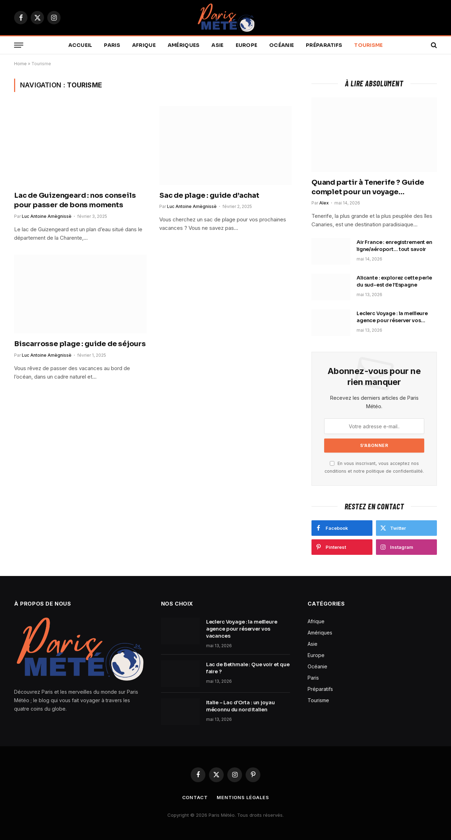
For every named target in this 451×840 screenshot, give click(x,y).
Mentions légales (243, 797)
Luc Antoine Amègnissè (47, 216)
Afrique (144, 45)
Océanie (281, 45)
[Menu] (18, 45)
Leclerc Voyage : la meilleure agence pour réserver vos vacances (392, 317)
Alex (324, 203)
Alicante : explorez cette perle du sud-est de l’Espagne (394, 281)
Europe (247, 45)
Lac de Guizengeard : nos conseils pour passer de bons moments (75, 200)
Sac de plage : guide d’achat (209, 195)
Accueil (80, 45)
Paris (112, 45)
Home (20, 63)
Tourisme (368, 45)
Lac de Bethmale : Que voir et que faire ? (248, 668)
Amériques (184, 45)
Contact (195, 797)
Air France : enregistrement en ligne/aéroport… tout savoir (394, 245)
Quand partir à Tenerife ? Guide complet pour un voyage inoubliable (367, 187)
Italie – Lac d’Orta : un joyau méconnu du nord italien (240, 706)
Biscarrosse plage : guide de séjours (80, 343)
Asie (217, 45)
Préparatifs (324, 45)
